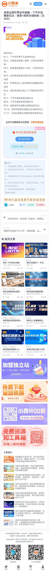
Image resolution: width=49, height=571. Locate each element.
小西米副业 (24, 539)
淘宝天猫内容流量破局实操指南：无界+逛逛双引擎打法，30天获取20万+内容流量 (29, 513)
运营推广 (13, 289)
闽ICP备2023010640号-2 (24, 542)
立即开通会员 (37, 122)
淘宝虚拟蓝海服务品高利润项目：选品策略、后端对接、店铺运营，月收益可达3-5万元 (29, 477)
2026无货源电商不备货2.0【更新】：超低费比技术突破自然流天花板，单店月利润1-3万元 (29, 522)
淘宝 (19, 22)
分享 (22, 205)
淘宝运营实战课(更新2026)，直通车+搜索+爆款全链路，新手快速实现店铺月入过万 (30, 495)
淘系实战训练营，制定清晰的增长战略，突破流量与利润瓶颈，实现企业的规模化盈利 (29, 486)
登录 (38, 4)
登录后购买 (25, 139)
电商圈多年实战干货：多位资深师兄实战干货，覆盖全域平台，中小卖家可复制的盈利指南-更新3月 (29, 458)
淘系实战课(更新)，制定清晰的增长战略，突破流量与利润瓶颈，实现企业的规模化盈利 (29, 468)
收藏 (31, 205)
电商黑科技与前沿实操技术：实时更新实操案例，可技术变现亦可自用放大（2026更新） (29, 504)
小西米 (9, 205)
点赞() (40, 205)
